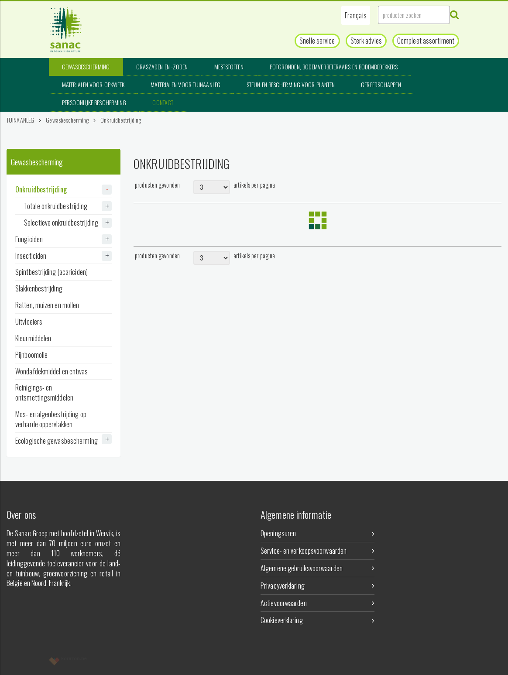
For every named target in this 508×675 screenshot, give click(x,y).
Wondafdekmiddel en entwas (51, 371)
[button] (355, 15)
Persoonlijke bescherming (94, 102)
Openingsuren (317, 533)
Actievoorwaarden (317, 603)
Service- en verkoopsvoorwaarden (317, 550)
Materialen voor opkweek (93, 84)
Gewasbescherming (86, 66)
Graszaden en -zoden (162, 66)
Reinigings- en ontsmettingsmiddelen (44, 392)
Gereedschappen (381, 84)
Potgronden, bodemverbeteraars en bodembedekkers (334, 66)
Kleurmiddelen (33, 338)
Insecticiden (63, 255)
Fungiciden (63, 239)
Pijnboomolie (31, 354)
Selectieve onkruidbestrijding (68, 222)
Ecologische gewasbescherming (63, 439)
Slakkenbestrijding (38, 288)
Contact (162, 102)
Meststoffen (229, 66)
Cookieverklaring (317, 620)
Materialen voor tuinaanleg (185, 84)
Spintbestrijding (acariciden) (51, 272)
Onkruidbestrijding (120, 119)
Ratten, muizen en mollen (47, 305)
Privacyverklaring (317, 585)
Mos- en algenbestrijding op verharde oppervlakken (50, 419)
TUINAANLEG (20, 119)
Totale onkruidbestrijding (68, 206)
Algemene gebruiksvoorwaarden (317, 568)
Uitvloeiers (28, 321)
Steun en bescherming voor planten (291, 84)
